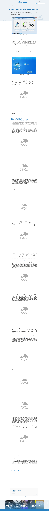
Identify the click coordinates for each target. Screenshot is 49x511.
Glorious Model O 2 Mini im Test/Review (40, 505)
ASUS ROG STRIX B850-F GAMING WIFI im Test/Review (9, 506)
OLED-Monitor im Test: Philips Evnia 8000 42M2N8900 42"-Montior (24, 506)
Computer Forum (41, 1)
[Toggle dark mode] (36, 3)
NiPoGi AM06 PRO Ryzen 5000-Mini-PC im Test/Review (32, 506)
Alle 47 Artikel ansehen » (18, 491)
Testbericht (7, 5)
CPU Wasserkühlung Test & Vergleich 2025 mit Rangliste (16, 506)
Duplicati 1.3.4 (16, 368)
